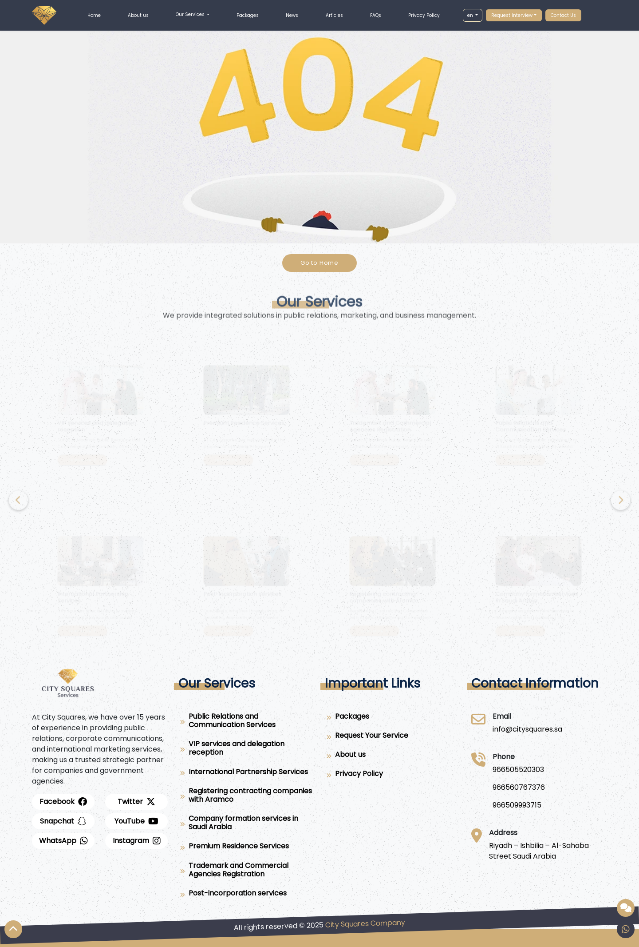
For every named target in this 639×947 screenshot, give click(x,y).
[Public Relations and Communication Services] (246, 722)
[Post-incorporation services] (246, 895)
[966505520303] (519, 769)
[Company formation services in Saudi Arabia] (246, 824)
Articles (334, 15)
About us (138, 15)
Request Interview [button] (511, 15)
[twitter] (136, 802)
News (292, 15)
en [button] (470, 15)
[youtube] (136, 821)
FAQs (375, 15)
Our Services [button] (191, 14)
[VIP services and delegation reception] (246, 750)
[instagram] (136, 841)
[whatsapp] (63, 841)
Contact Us (563, 15)
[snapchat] (63, 821)
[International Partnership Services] (246, 774)
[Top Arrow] (13, 929)
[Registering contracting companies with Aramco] (246, 797)
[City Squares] (527, 729)
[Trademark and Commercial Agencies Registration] (246, 871)
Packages (248, 15)
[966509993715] (519, 805)
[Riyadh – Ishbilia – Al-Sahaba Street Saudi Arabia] (548, 851)
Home (94, 15)
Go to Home (319, 263)
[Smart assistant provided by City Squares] (626, 908)
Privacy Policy (424, 15)
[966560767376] (519, 787)
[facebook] (63, 802)
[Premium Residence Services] (246, 848)
